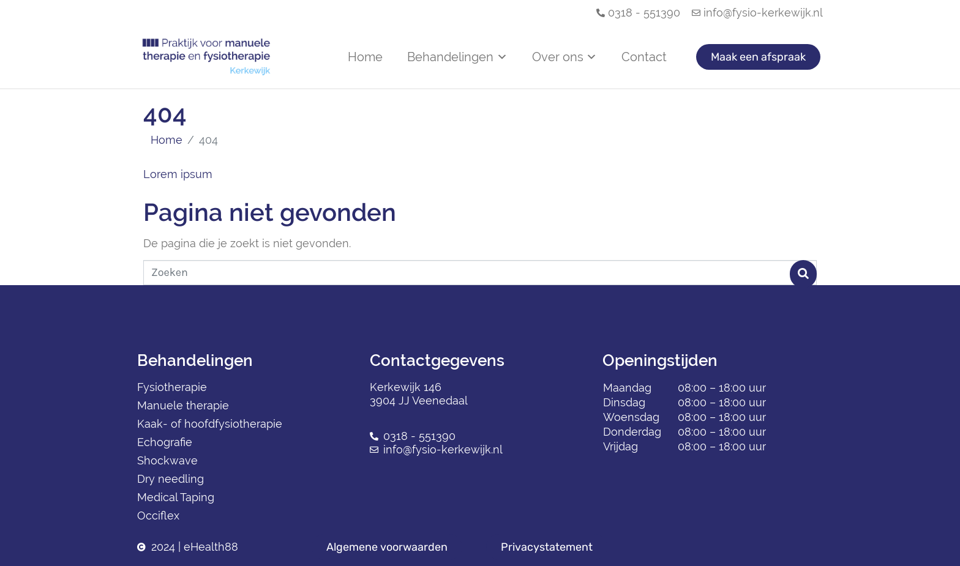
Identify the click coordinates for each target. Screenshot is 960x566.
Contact (644, 57)
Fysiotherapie (172, 387)
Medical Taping (175, 497)
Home (365, 57)
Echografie (164, 442)
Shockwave (167, 460)
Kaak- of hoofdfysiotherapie (209, 423)
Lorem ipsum (177, 174)
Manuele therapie (183, 405)
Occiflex (158, 515)
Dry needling (170, 478)
